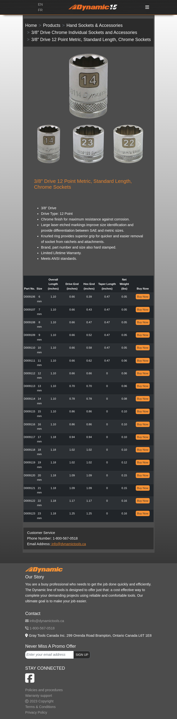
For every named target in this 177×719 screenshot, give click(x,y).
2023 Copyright (39, 701)
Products (51, 25)
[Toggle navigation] (147, 7)
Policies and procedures (44, 690)
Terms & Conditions (40, 707)
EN (40, 4)
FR (40, 10)
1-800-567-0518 (39, 628)
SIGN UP (82, 654)
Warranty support (38, 696)
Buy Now (142, 296)
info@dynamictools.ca (68, 544)
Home (31, 25)
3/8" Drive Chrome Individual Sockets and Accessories (84, 32)
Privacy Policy (36, 712)
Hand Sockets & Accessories (94, 25)
